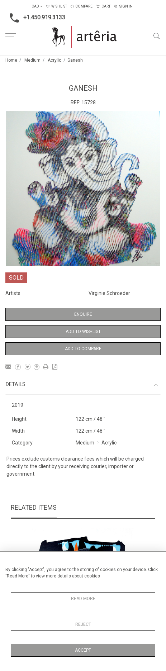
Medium (32, 60)
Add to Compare (83, 348)
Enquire (83, 314)
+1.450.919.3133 (35, 18)
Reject (83, 624)
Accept (83, 650)
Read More (83, 598)
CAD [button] (35, 6)
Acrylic (54, 60)
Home (11, 60)
